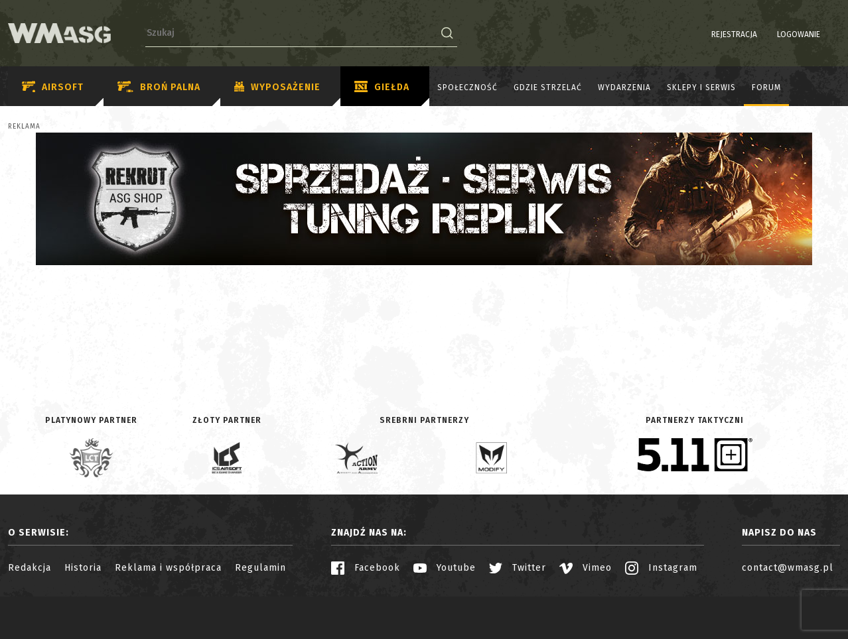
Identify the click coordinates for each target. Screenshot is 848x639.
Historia (83, 567)
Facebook (365, 567)
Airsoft (53, 87)
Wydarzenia (624, 87)
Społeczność (467, 87)
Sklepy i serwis (701, 87)
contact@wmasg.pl (787, 567)
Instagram (661, 567)
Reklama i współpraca (168, 567)
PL (814, 34)
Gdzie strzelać (548, 87)
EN (831, 34)
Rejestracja (700, 34)
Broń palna (158, 87)
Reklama (24, 127)
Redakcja (29, 567)
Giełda (381, 87)
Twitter (517, 567)
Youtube (444, 567)
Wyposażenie (277, 87)
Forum (766, 87)
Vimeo (585, 567)
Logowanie (764, 34)
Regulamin (260, 567)
